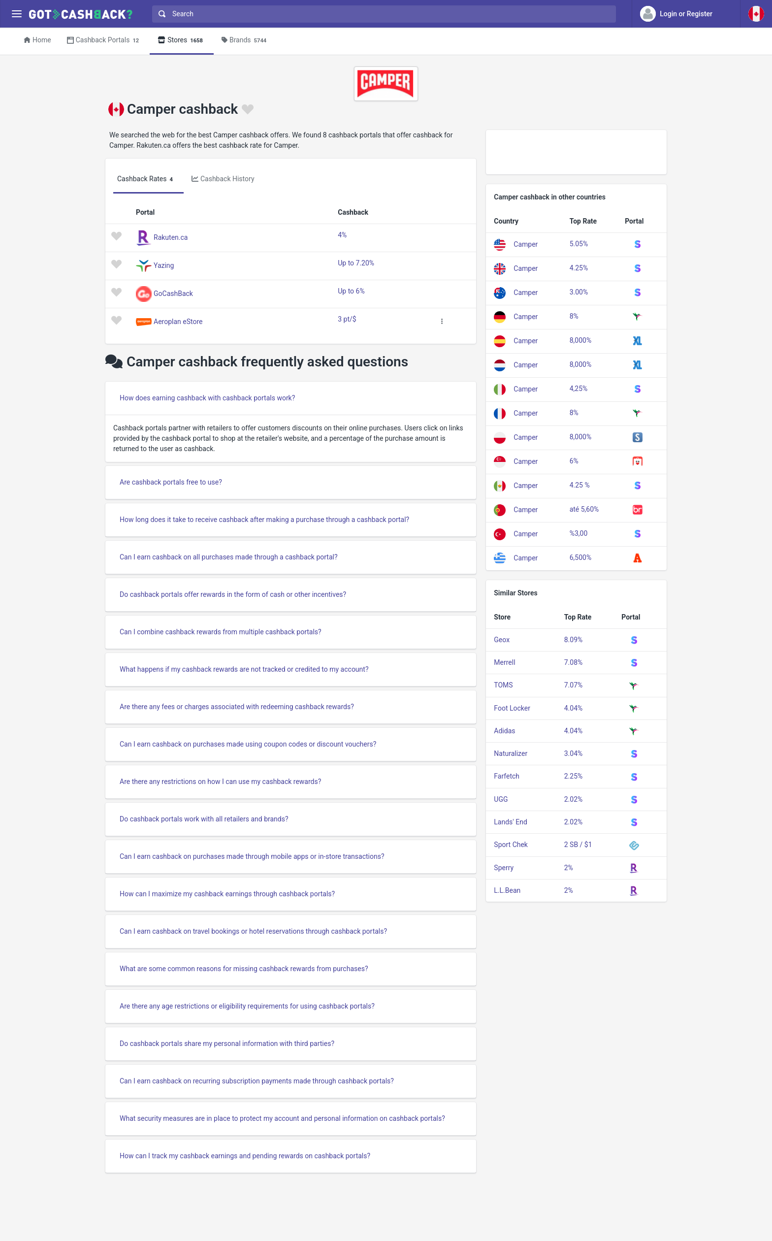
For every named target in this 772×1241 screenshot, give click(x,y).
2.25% (573, 776)
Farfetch (506, 776)
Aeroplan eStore (178, 321)
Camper (526, 244)
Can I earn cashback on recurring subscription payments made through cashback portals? (257, 1081)
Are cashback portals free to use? (171, 482)
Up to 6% (351, 291)
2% (568, 868)
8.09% (573, 640)
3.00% (579, 292)
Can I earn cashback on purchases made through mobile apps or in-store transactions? (252, 856)
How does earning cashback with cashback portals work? (207, 398)
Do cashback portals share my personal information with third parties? (227, 1043)
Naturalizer (510, 753)
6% (574, 461)
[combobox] (381, 14)
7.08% (573, 662)
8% (574, 316)
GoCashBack (173, 293)
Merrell (504, 662)
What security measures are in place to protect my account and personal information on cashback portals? (282, 1118)
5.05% (579, 244)
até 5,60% (584, 509)
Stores (182, 40)
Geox (502, 640)
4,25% (579, 388)
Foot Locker (512, 708)
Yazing (164, 265)
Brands (245, 40)
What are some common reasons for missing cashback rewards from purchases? (244, 969)
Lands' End (510, 822)
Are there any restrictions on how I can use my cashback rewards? (220, 781)
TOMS (503, 685)
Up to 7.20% (356, 263)
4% (342, 235)
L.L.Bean (507, 890)
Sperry (504, 868)
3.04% (573, 753)
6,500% (580, 557)
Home (37, 40)
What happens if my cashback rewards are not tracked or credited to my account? (244, 669)
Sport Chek (511, 845)
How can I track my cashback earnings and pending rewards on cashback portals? (245, 1156)
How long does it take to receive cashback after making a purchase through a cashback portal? (264, 519)
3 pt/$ (347, 319)
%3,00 (579, 533)
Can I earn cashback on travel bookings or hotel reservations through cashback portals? (253, 931)
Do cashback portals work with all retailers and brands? (204, 819)
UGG (501, 799)
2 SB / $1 (578, 845)
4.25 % (580, 485)
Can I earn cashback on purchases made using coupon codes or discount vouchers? (248, 744)
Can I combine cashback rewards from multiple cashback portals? (221, 632)
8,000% (580, 340)
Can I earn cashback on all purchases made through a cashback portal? (229, 557)
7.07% (573, 685)
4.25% (579, 268)
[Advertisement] (576, 152)
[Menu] (16, 14)
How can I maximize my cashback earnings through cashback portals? (227, 894)
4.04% (573, 708)
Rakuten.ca (171, 237)
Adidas (504, 731)
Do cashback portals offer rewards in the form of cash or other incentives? (233, 594)
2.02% (573, 799)
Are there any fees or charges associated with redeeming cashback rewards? (237, 707)
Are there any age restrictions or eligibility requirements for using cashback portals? (247, 1006)
